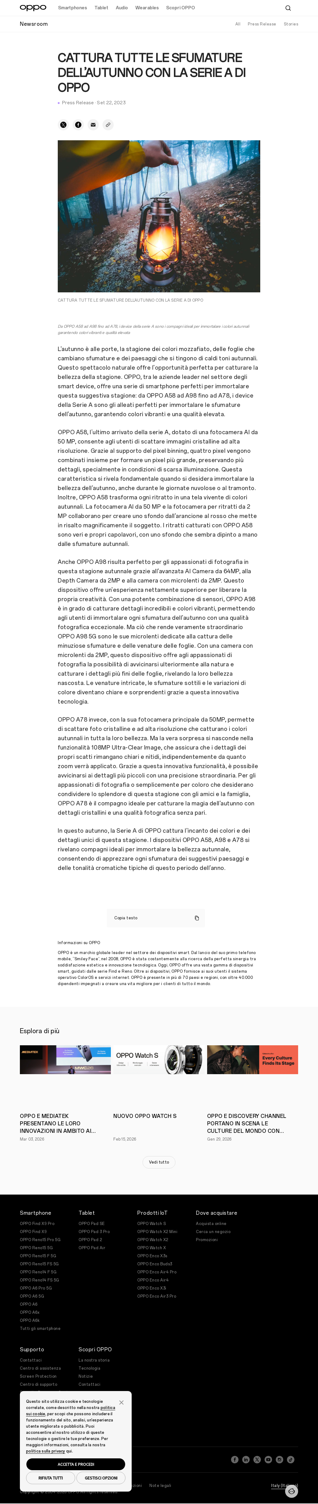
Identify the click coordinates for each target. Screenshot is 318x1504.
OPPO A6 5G (32, 1296)
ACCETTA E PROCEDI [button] (76, 1464)
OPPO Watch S (151, 1224)
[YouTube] (268, 1457)
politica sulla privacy (45, 1451)
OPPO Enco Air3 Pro (156, 1296)
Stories (291, 24)
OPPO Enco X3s (152, 1256)
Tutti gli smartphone (40, 1328)
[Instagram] (279, 1457)
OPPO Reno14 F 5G (38, 1272)
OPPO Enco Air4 (153, 1280)
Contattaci (31, 1360)
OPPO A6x (29, 1312)
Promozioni (207, 1240)
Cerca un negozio (213, 1232)
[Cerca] (288, 8)
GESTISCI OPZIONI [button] (101, 1478)
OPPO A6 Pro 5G (36, 1288)
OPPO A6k (29, 1320)
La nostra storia (94, 1360)
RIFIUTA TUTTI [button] (51, 1478)
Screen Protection (38, 1376)
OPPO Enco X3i (151, 1288)
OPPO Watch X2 (152, 1240)
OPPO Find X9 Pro (37, 1224)
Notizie (86, 1376)
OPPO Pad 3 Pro (94, 1232)
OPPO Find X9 (33, 1232)
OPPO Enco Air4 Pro (156, 1272)
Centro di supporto (38, 1384)
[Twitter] (257, 1457)
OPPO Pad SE (92, 1224)
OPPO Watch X (151, 1248)
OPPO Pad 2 (90, 1240)
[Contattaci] (291, 1491)
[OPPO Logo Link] (33, 8)
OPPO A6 (29, 1304)
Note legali (160, 1482)
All (238, 24)
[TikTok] (290, 1457)
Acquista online (211, 1224)
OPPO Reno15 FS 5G (39, 1264)
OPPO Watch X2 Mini (157, 1232)
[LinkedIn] (246, 1457)
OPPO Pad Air (92, 1248)
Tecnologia (89, 1368)
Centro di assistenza (40, 1368)
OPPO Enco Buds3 (154, 1264)
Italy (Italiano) (284, 1482)
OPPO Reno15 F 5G (38, 1256)
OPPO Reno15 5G (36, 1248)
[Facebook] (234, 1457)
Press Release (262, 24)
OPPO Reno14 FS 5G (39, 1280)
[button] (121, 1402)
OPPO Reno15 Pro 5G (40, 1240)
